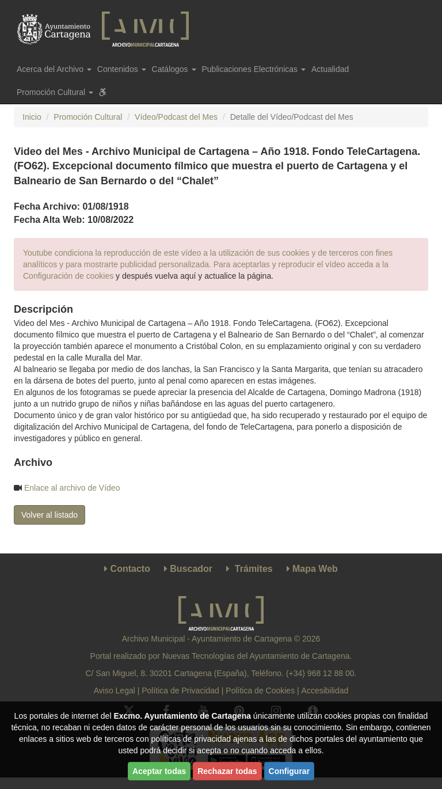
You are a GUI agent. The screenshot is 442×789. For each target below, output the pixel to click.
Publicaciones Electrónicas (254, 69)
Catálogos (174, 69)
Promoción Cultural (88, 117)
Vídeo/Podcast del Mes (176, 117)
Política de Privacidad (180, 690)
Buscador (191, 569)
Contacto (130, 569)
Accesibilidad (325, 690)
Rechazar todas (227, 771)
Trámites (254, 569)
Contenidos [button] (121, 69)
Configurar (289, 771)
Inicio (31, 117)
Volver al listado (49, 514)
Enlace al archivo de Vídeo (72, 487)
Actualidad (330, 69)
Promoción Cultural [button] (55, 92)
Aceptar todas (159, 771)
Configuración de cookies (68, 275)
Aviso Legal (114, 690)
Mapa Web (315, 569)
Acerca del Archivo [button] (54, 69)
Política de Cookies (260, 690)
